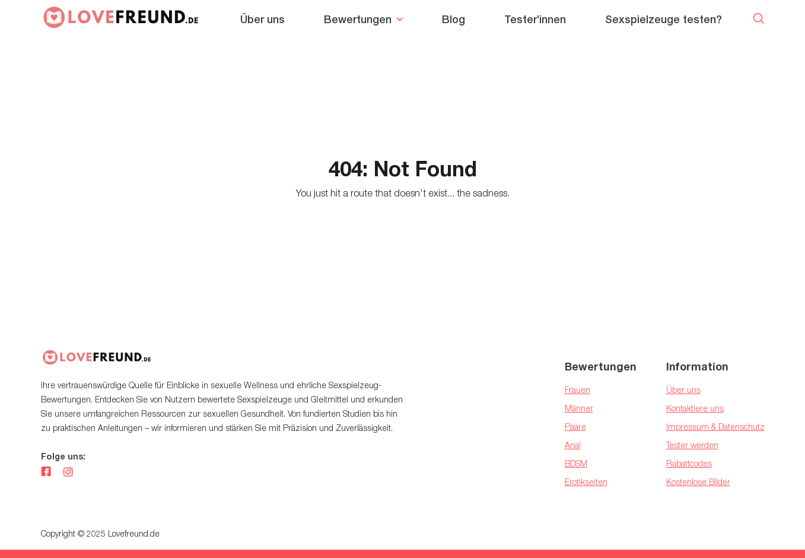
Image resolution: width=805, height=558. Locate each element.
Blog (453, 19)
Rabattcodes (689, 463)
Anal (573, 445)
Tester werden (692, 445)
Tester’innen (535, 19)
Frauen (577, 390)
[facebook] (46, 472)
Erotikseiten (586, 482)
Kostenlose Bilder (698, 482)
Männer (579, 408)
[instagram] (68, 472)
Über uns (262, 19)
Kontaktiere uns (695, 408)
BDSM (576, 463)
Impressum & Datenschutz (715, 426)
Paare (575, 426)
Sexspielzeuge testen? (663, 19)
